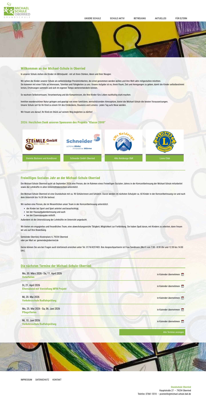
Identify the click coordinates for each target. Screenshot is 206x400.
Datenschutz (42, 379)
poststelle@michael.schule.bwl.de (175, 394)
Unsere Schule (92, 18)
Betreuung (140, 18)
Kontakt (57, 379)
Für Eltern (181, 18)
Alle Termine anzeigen (173, 332)
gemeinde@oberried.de (48, 240)
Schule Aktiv (117, 18)
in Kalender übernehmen (170, 274)
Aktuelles (160, 18)
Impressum (26, 379)
